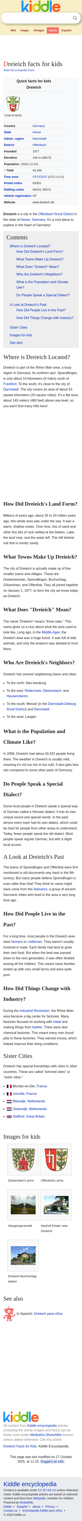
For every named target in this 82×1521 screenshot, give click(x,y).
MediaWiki (26, 1502)
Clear (66, 18)
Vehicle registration (17, 195)
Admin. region (14, 138)
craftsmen (34, 941)
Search (75, 18)
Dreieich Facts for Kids (20, 1446)
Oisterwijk (20, 1109)
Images (24, 30)
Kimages (39, 30)
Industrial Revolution (34, 1010)
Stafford (18, 1116)
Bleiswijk (19, 1101)
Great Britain (35, 1116)
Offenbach (39, 145)
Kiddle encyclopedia (42, 1425)
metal (57, 1022)
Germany (39, 126)
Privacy (50, 1506)
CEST (43, 176)
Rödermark (33, 690)
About (36, 1506)
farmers (17, 941)
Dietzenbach (52, 690)
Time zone (11, 176)
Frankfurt (10, 384)
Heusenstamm (17, 696)
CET (36, 176)
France (42, 1086)
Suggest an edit (52, 1461)
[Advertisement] (41, 46)
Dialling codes (14, 189)
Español (66, 30)
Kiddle (8, 1506)
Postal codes (13, 183)
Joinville (18, 1093)
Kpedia (53, 30)
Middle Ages (51, 632)
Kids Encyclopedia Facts (19, 70)
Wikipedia (39, 1498)
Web (13, 30)
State (7, 132)
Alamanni (40, 889)
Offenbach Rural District (56, 214)
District (9, 145)
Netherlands (36, 1101)
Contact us (10, 1510)
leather (37, 1027)
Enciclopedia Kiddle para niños (42, 1510)
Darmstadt (39, 138)
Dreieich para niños (48, 1313)
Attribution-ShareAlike (46, 1435)
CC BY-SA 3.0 (47, 1490)
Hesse (37, 132)
